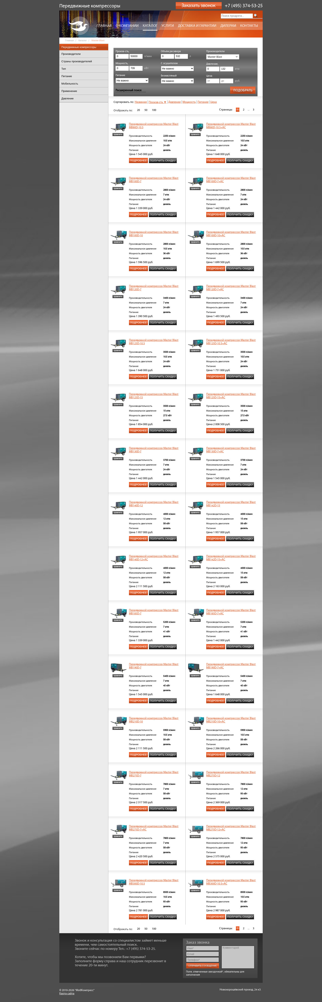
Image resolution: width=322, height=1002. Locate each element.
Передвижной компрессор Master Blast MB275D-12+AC (231, 828)
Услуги (168, 26)
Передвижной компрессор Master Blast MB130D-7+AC (231, 450)
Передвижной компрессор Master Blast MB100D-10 (153, 234)
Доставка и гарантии (197, 26)
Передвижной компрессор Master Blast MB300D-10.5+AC (231, 882)
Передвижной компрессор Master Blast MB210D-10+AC (231, 720)
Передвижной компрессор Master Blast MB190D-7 (153, 666)
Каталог (150, 26)
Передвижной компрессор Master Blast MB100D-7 (153, 179)
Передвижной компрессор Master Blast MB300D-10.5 (153, 882)
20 (138, 110)
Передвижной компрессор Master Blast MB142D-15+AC (231, 558)
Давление (174, 102)
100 (154, 110)
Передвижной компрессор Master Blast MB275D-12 (231, 774)
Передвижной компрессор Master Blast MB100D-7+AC (231, 179)
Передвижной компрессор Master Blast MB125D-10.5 (153, 342)
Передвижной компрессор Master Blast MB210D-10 (153, 720)
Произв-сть (157, 102)
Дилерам (228, 26)
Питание (203, 102)
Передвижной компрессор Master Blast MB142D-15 (231, 504)
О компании (127, 26)
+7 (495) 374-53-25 (244, 5)
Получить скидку (163, 160)
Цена (213, 102)
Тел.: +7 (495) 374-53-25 (136, 949)
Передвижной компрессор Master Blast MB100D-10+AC (231, 234)
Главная (104, 26)
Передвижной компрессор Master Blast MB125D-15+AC (231, 396)
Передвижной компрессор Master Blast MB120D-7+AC (231, 288)
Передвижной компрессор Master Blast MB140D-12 (153, 504)
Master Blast (215, 57)
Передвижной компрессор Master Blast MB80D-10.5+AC (231, 125)
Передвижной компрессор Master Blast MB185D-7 (153, 612)
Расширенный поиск (129, 90)
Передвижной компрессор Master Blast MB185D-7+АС (231, 612)
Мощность (189, 102)
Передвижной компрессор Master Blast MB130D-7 (153, 450)
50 (145, 110)
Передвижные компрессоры (78, 47)
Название (141, 102)
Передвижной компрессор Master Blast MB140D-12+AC (153, 558)
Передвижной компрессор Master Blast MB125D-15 (153, 396)
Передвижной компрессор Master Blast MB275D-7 (153, 774)
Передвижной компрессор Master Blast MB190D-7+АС (231, 666)
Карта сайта (66, 993)
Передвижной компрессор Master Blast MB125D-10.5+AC (231, 342)
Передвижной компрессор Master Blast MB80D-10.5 (153, 125)
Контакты (249, 26)
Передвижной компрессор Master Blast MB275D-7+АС (153, 828)
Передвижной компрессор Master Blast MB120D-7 (153, 288)
